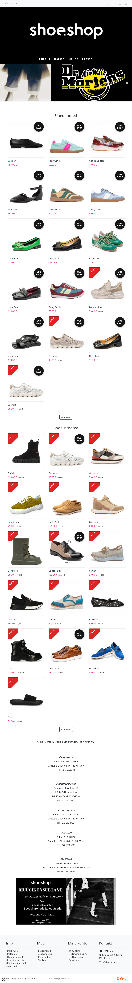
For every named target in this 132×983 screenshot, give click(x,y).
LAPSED (87, 59)
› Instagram (11, 953)
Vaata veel (66, 417)
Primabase (94, 258)
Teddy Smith (55, 160)
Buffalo (11, 473)
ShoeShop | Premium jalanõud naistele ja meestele (28, 978)
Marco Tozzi (14, 209)
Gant (10, 668)
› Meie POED (12, 950)
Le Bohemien (55, 570)
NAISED (59, 59)
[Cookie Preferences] (3, 979)
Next (127, 83)
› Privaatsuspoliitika (15, 960)
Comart (92, 570)
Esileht (44, 59)
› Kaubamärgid (44, 950)
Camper (12, 160)
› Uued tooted (43, 957)
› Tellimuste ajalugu (77, 953)
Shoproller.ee (121, 978)
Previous (2, 83)
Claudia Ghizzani (97, 160)
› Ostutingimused (14, 957)
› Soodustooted (44, 953)
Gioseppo (93, 473)
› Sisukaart (42, 960)
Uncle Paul (13, 258)
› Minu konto (74, 950)
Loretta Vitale (95, 307)
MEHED (73, 59)
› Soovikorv (73, 960)
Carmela (53, 356)
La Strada (12, 619)
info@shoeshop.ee (111, 962)
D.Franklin (13, 570)
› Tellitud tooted (75, 957)
